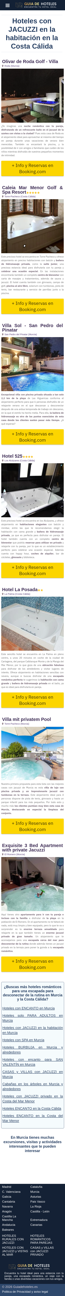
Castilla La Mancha (9, 1218)
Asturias (35, 1196)
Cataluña (36, 1186)
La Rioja (35, 1206)
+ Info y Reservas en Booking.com (32, 168)
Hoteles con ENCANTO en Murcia (28, 1008)
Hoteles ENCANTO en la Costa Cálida (31, 1108)
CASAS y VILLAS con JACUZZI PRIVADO (42, 1251)
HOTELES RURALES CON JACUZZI (13, 1239)
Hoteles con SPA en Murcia (23, 1040)
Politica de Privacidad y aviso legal (25, 1291)
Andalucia (8, 1224)
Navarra (7, 1206)
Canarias (36, 1224)
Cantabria (8, 1201)
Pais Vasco (37, 1201)
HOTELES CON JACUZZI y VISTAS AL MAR (15, 1251)
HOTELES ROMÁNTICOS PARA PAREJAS (41, 1239)
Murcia (34, 1191)
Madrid (6, 1186)
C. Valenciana (11, 1191)
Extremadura (39, 1219)
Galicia (6, 1196)
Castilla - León (39, 1211)
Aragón (7, 1211)
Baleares (8, 1229)
